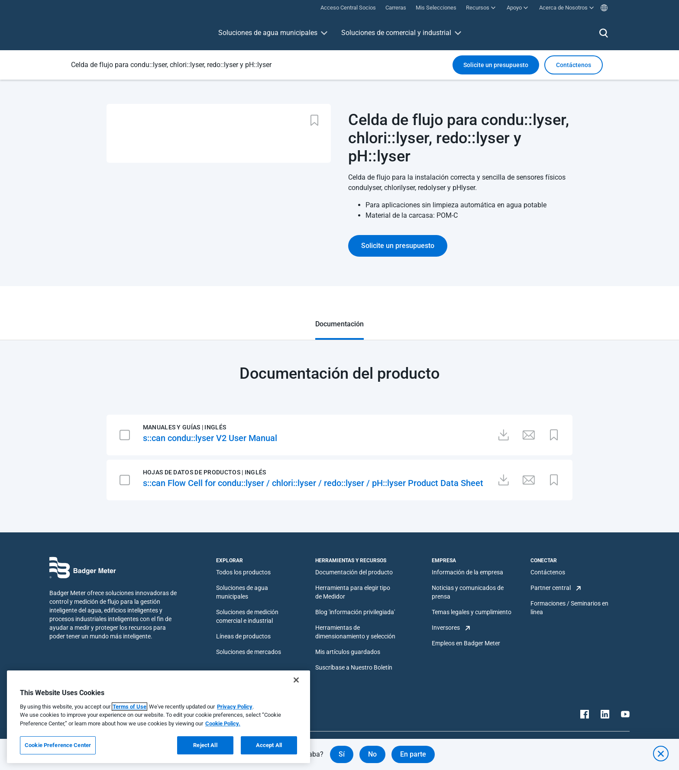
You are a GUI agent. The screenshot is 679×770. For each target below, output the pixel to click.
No (372, 754)
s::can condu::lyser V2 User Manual (210, 438)
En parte (413, 754)
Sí (342, 754)
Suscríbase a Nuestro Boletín (353, 667)
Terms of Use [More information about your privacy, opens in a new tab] (129, 706)
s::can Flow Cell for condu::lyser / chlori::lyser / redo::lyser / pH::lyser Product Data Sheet (313, 483)
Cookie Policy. (222, 723)
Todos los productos (243, 572)
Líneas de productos (243, 636)
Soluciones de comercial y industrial (396, 33)
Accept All (269, 745)
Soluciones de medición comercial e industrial (247, 616)
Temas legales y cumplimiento (471, 612)
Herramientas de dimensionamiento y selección (355, 632)
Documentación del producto (354, 572)
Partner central (550, 587)
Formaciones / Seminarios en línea (569, 607)
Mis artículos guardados (347, 651)
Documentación (339, 324)
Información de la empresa (467, 572)
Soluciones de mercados (248, 651)
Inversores (446, 627)
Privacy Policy (234, 706)
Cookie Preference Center (58, 745)
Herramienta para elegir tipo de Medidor (352, 592)
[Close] (296, 679)
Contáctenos (547, 572)
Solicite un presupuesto (495, 64)
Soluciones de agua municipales (267, 33)
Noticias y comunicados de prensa (468, 592)
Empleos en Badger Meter (466, 643)
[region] (158, 716)
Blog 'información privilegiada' (355, 612)
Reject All (205, 745)
